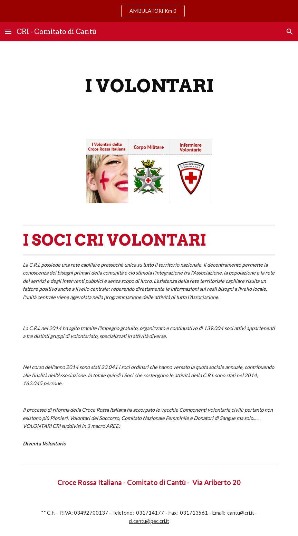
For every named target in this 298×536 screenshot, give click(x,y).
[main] (149, 86)
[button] (8, 31)
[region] (149, 11)
